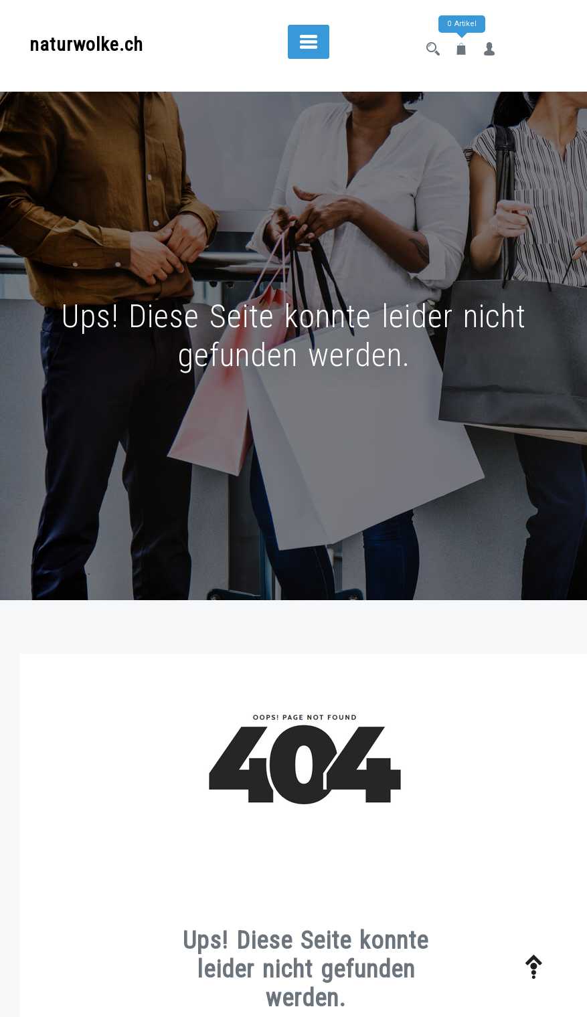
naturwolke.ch (86, 44)
